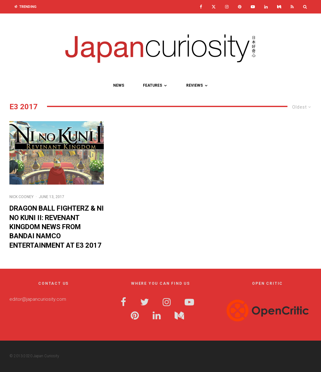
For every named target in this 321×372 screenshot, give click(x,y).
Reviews (194, 85)
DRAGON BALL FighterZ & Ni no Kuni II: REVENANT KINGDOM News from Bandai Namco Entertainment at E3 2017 (56, 226)
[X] (213, 7)
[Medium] (279, 7)
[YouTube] (253, 7)
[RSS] (292, 7)
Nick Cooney (21, 197)
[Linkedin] (266, 7)
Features (152, 85)
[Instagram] (226, 7)
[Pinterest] (239, 7)
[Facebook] (201, 7)
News (118, 85)
